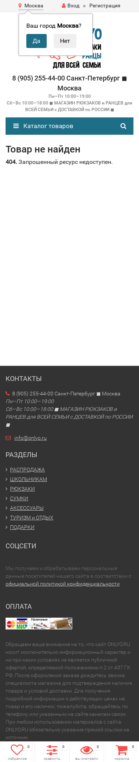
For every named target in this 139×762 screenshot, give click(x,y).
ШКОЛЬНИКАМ (28, 479)
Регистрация (104, 5)
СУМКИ (19, 498)
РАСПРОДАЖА (27, 470)
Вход (70, 5)
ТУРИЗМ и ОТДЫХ (31, 518)
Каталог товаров (43, 126)
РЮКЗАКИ (22, 489)
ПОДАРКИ (22, 527)
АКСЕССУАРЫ (27, 508)
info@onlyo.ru (30, 438)
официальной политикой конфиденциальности (63, 584)
